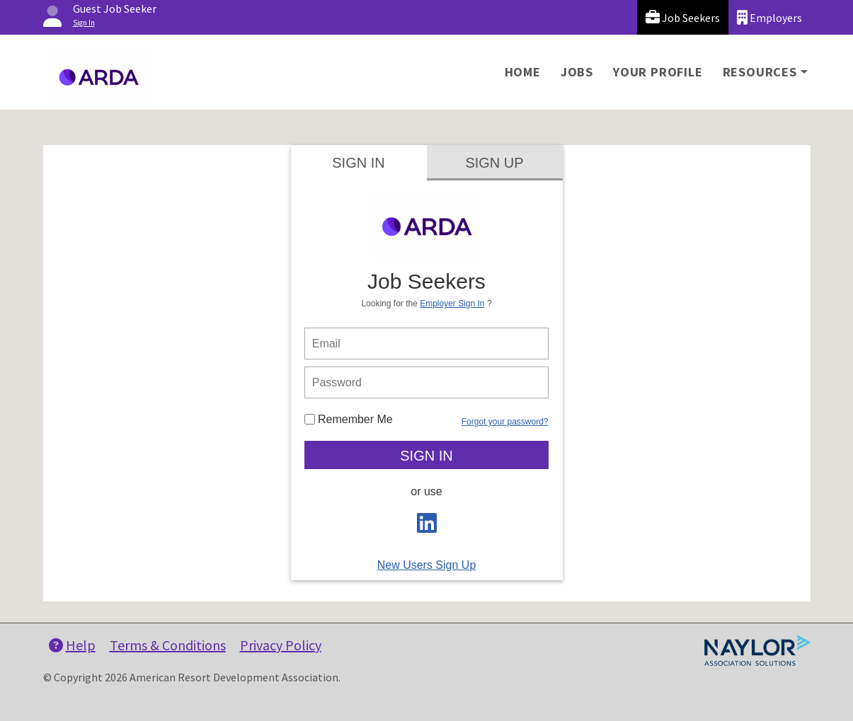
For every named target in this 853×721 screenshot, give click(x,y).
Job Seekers (683, 17)
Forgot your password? (505, 422)
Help (72, 645)
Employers (769, 17)
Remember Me (348, 419)
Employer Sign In (452, 303)
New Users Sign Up (426, 565)
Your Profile (658, 72)
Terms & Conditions (168, 645)
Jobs (577, 72)
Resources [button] (760, 72)
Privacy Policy (280, 645)
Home (523, 72)
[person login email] (426, 343)
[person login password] (426, 382)
